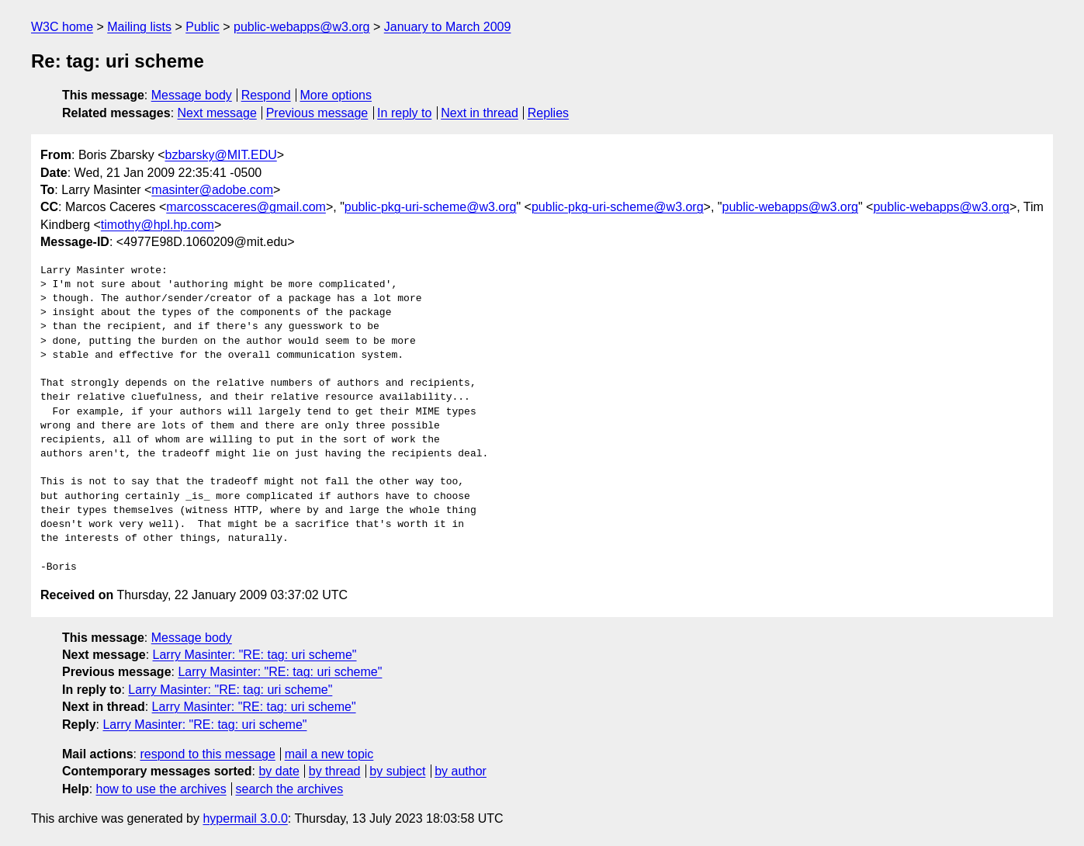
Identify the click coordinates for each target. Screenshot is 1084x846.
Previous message (317, 113)
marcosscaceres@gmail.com (246, 206)
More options (336, 95)
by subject (397, 771)
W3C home (62, 26)
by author (461, 771)
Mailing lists (139, 26)
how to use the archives (161, 789)
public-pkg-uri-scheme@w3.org (431, 206)
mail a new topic (329, 754)
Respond (266, 95)
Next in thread (479, 113)
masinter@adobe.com (212, 189)
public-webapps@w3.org (301, 26)
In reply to (404, 113)
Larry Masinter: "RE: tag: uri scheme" (255, 654)
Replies (548, 113)
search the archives (290, 789)
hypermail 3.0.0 (245, 818)
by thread (335, 771)
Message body (191, 95)
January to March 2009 (447, 26)
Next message (217, 113)
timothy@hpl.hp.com (157, 224)
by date (278, 771)
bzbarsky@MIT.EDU (220, 154)
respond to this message (207, 754)
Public (202, 26)
